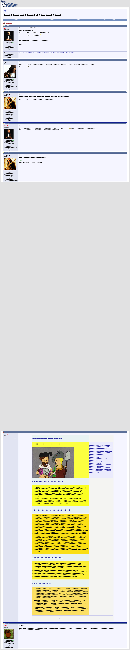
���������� (50, 19)
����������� (19, 19)
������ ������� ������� (100, 469)
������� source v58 (95, 461)
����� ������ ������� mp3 (100, 446)
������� (9, 10)
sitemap (61, 618)
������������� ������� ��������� (52, 510)
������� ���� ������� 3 (99, 467)
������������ (109, 19)
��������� (78, 19)
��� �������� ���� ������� (47, 557)
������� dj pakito (95, 463)
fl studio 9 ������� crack (42, 583)
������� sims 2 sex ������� (99, 445)
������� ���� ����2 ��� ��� (47, 438)
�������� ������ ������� (100, 451)
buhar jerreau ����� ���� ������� (47, 481)
